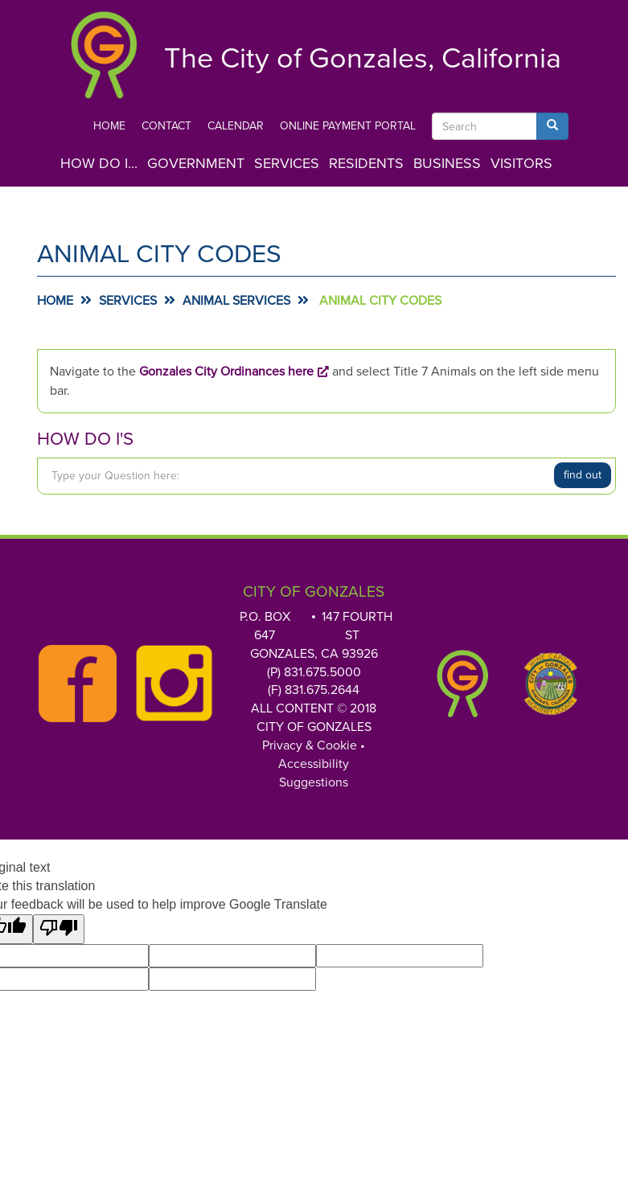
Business (447, 163)
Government (195, 163)
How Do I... (99, 163)
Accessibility (313, 764)
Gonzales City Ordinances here (226, 371)
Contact (166, 126)
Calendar (235, 126)
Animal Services (236, 301)
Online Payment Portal (348, 126)
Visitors (521, 163)
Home (109, 126)
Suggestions (313, 782)
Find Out (582, 475)
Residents (366, 163)
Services (286, 163)
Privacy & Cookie (309, 745)
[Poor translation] (58, 929)
